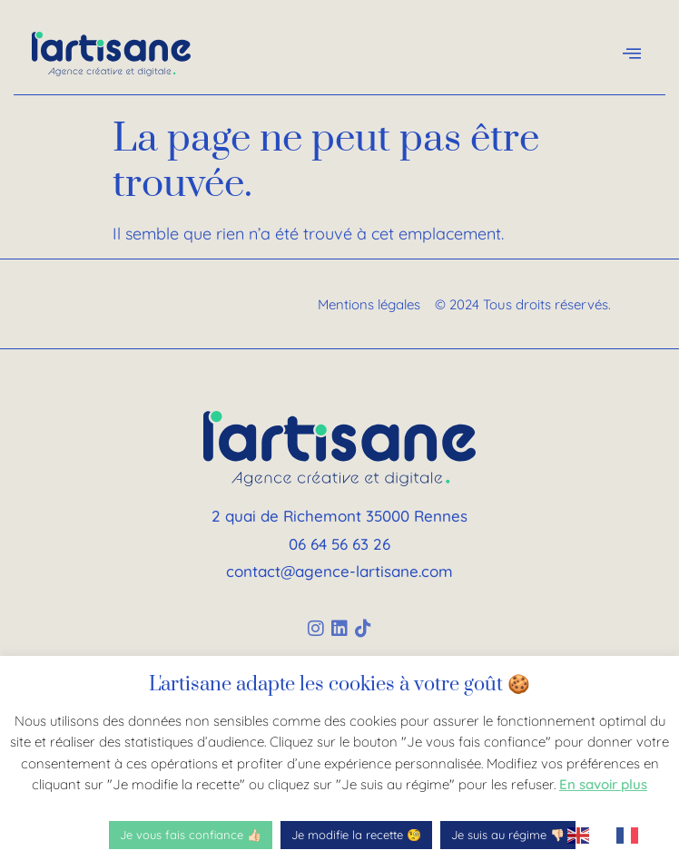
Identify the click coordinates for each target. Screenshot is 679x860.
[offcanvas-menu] (631, 54)
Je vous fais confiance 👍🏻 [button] (190, 834)
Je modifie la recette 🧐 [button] (356, 834)
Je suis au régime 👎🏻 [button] (508, 834)
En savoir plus (603, 784)
